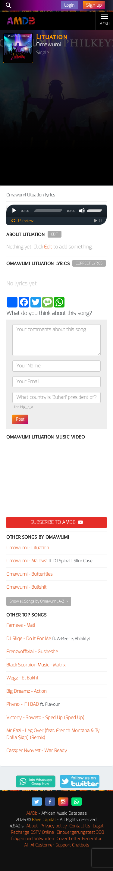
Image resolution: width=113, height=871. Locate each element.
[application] (56, 211)
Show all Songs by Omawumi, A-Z (39, 601)
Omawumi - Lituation (27, 548)
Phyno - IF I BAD (22, 704)
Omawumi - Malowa (26, 561)
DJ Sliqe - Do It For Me (28, 639)
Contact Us (79, 826)
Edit (54, 234)
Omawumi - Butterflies (29, 574)
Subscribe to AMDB (56, 522)
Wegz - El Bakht (22, 678)
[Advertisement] (56, 125)
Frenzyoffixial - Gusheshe (32, 652)
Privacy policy (53, 826)
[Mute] (82, 211)
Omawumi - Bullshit (26, 587)
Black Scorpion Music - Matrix (35, 665)
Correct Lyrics (89, 263)
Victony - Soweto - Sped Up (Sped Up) (45, 718)
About (32, 826)
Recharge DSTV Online (32, 832)
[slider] (48, 210)
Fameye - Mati (20, 625)
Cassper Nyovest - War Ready (36, 751)
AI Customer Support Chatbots (59, 845)
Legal (98, 826)
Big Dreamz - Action (26, 691)
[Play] (14, 211)
